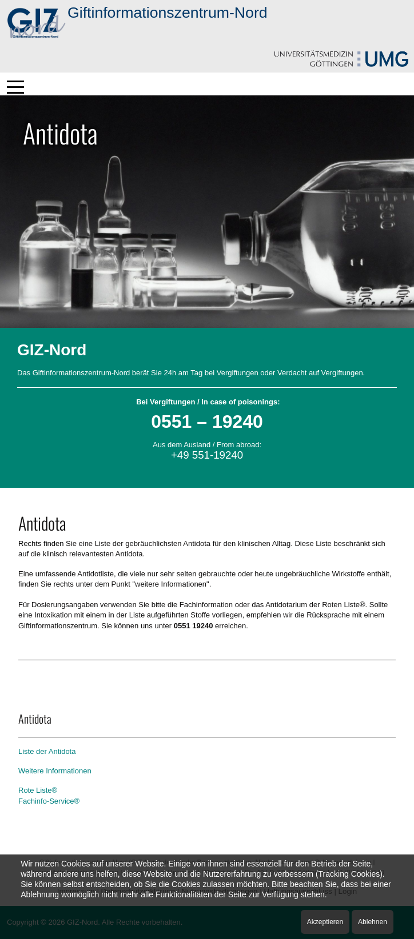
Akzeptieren (325, 922)
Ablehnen (372, 922)
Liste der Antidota (46, 751)
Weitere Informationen (54, 771)
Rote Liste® (37, 790)
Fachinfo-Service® (48, 801)
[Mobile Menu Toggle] (15, 86)
